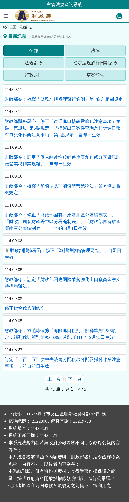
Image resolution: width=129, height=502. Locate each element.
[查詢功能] (119, 16)
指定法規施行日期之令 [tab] (99, 63)
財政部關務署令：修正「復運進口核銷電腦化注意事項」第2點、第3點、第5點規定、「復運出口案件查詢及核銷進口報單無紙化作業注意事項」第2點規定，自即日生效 (64, 128)
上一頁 (54, 379)
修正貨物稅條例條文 (25, 308)
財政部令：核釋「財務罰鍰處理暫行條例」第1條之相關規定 (64, 99)
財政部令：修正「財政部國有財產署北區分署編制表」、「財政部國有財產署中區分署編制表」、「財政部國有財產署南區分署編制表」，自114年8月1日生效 (63, 221)
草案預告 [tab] (102, 76)
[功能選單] (6, 15)
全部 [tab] (40, 51)
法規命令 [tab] (41, 63)
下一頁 (75, 379)
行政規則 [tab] (41, 76)
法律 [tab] (102, 51)
